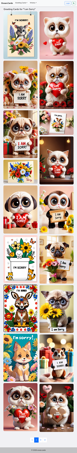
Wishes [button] (32, 3)
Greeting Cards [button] (20, 3)
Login (68, 3)
